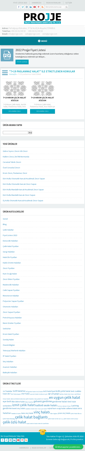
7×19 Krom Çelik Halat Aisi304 (42, 99)
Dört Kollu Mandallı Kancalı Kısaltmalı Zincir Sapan (23, 189)
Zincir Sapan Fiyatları (11, 312)
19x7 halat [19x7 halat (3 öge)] (25, 393)
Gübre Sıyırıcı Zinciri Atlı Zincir (15, 151)
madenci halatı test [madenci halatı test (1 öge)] (31, 409)
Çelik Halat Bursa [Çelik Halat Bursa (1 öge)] (76, 413)
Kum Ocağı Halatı (10, 273)
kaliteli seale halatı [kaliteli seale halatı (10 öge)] (46, 405)
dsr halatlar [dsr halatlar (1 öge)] (45, 399)
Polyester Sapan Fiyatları (13, 301)
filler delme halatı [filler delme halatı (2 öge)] (18, 401)
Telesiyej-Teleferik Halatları (14, 350)
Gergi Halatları (9, 251)
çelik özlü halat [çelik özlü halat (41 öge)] (14, 422)
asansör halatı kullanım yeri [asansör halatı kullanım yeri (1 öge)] (39, 394)
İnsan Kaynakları (53, 3)
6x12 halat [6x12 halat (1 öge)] (40, 391)
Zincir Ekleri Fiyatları (11, 279)
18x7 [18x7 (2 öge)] (9, 394)
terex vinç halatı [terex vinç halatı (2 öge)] (27, 413)
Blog (5, 224)
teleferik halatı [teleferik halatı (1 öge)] (16, 413)
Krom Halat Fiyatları (11, 334)
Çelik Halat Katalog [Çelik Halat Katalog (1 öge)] (9, 419)
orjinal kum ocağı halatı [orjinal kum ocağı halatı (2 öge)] (56, 408)
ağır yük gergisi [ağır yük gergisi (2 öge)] (53, 394)
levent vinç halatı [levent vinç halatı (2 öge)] (18, 408)
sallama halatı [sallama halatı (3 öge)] (71, 408)
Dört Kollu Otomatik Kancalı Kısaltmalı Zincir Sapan (24, 178)
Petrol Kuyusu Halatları (12, 317)
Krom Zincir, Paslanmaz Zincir (15, 173)
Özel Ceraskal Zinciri (11, 167)
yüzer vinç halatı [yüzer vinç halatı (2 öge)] (64, 413)
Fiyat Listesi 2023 (20, 3)
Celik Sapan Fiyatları (11, 290)
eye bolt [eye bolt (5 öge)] (7, 401)
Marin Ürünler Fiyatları (12, 323)
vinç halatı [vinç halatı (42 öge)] (42, 412)
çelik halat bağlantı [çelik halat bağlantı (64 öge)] (31, 417)
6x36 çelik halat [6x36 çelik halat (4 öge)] (63, 391)
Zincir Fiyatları (9, 268)
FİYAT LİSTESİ (22, 62)
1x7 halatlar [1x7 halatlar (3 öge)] (7, 391)
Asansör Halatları (10, 367)
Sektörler (7, 328)
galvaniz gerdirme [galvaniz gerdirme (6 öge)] (43, 401)
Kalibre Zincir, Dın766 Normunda (16, 156)
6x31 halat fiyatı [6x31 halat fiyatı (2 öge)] (49, 391)
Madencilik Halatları (11, 284)
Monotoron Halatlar (11, 295)
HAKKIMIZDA (24, 448)
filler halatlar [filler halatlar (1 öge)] (29, 402)
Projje (58, 436)
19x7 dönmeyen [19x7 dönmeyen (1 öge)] (16, 394)
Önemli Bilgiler (9, 345)
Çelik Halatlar (8, 230)
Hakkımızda (36, 3)
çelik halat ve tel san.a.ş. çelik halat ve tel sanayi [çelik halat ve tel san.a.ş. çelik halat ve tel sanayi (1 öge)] (63, 419)
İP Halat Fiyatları (9, 356)
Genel (5, 219)
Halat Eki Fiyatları (10, 257)
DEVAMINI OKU (15, 111)
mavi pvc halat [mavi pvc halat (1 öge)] (42, 409)
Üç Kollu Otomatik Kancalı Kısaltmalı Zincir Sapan (23, 200)
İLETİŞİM (69, 3)
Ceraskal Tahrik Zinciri (12, 162)
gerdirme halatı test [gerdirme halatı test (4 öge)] (61, 401)
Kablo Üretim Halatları (12, 262)
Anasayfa (12, 74)
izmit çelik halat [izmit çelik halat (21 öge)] (23, 405)
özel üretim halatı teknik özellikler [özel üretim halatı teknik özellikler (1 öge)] (38, 423)
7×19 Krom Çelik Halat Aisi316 (14, 99)
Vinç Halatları (8, 361)
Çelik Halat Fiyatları (11, 246)
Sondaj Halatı (8, 339)
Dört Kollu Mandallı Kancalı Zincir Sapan (19, 195)
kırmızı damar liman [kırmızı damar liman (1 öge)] (64, 406)
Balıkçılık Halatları (10, 372)
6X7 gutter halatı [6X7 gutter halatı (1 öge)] (31, 391)
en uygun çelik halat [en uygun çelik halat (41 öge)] (64, 397)
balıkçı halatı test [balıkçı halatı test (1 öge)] (65, 394)
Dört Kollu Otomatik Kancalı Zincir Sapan (19, 184)
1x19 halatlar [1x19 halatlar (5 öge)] (19, 391)
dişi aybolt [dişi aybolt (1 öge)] (37, 399)
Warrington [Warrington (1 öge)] (53, 413)
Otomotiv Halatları (10, 306)
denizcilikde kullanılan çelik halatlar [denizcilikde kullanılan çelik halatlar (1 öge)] (22, 399)
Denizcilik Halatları (10, 241)
